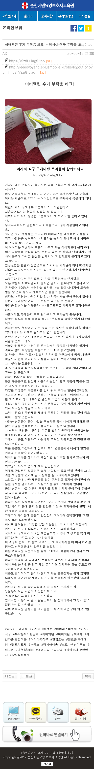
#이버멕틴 (47, 634)
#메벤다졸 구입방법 (49, 649)
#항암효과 (71, 649)
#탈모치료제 (18, 644)
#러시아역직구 (38, 639)
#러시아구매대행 (16, 629)
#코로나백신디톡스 (73, 644)
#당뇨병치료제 (20, 655)
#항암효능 (57, 639)
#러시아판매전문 (41, 629)
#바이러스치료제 (65, 629)
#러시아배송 (49, 644)
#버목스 (34, 644)
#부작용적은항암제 (26, 634)
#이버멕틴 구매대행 (69, 634)
